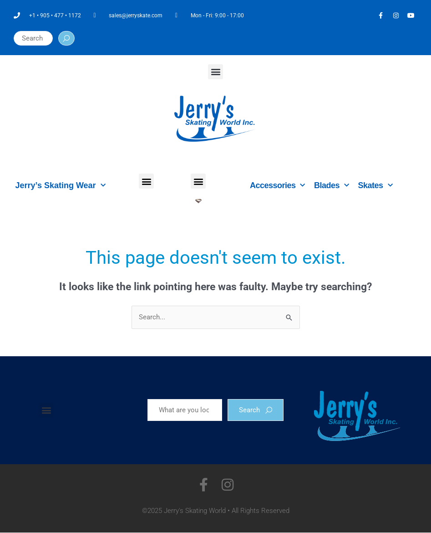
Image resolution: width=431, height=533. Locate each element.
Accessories (277, 185)
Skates (375, 185)
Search (255, 410)
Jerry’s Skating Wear (60, 185)
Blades (331, 185)
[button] (215, 71)
